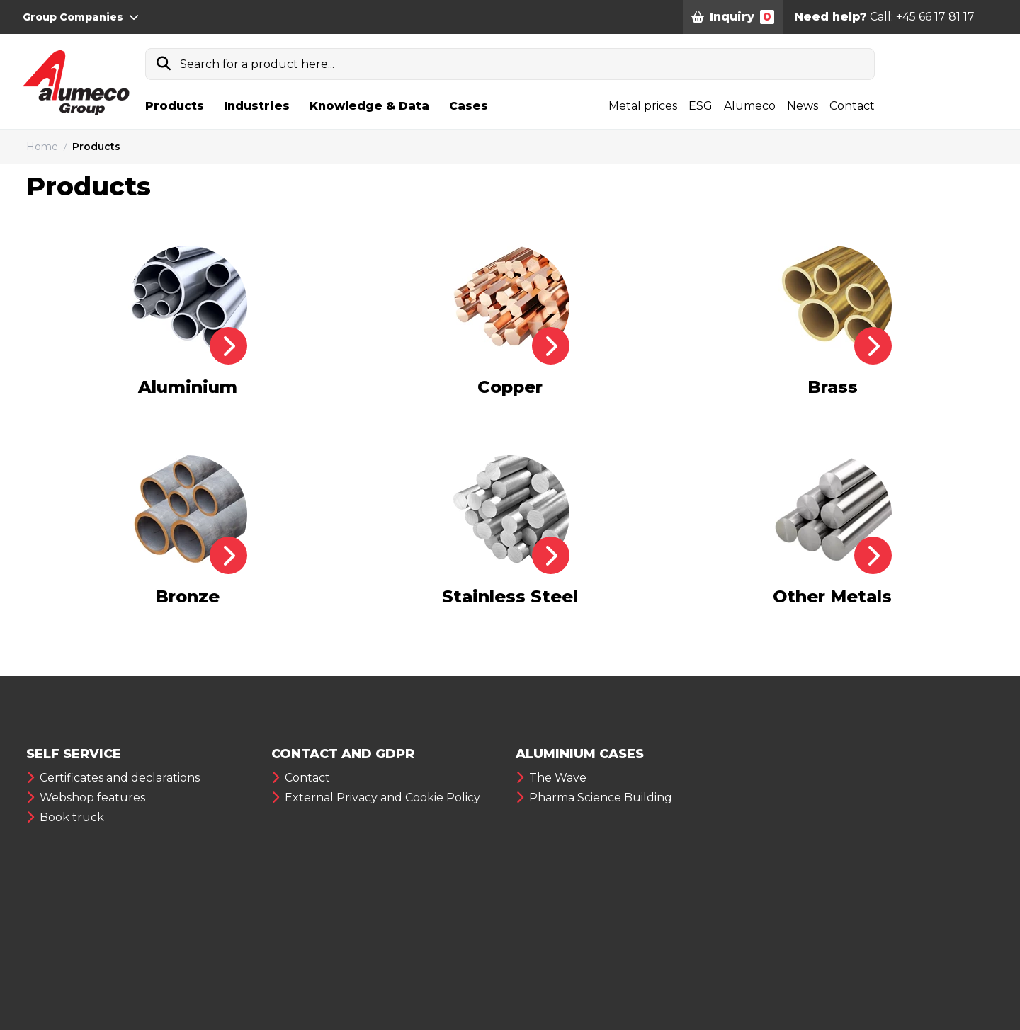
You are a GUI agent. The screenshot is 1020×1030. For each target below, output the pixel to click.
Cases (468, 106)
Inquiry (732, 17)
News (802, 106)
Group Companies (81, 17)
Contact (852, 106)
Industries (257, 106)
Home (42, 146)
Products (174, 106)
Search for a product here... (257, 64)
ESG (700, 106)
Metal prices (642, 106)
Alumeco (750, 106)
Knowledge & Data (369, 106)
